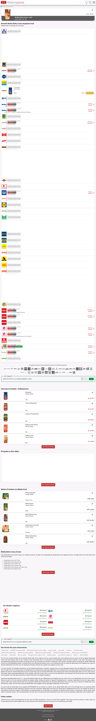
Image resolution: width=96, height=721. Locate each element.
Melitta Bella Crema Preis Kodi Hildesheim (80, 652)
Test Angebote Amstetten (78, 650)
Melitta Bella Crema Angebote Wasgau (8, 652)
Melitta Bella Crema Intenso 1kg (12, 563)
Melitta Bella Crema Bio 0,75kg (12, 560)
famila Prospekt (61, 650)
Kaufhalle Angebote (5, 650)
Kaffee (36, 678)
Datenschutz (51, 714)
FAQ (45, 716)
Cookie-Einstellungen (50, 716)
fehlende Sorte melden (48, 572)
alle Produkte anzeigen (48, 446)
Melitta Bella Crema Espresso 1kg (12, 562)
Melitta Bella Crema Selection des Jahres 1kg (15, 567)
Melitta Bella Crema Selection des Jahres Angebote (36, 650)
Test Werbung (68, 650)
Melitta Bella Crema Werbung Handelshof (25, 652)
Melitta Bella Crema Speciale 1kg (12, 568)
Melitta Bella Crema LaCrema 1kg (12, 565)
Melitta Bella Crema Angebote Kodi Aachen (43, 652)
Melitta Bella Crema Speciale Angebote (17, 650)
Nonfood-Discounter (6, 6)
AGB (48, 714)
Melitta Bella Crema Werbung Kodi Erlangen (61, 652)
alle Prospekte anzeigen (48, 484)
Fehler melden (48, 706)
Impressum (44, 714)
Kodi (11, 6)
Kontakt (43, 716)
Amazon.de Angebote (52, 650)
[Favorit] (92, 9)
